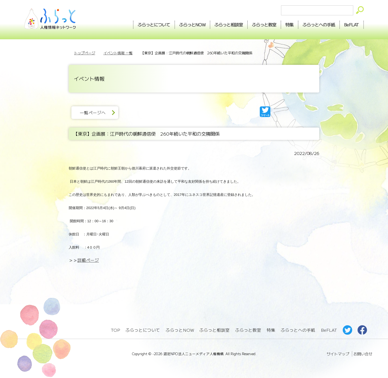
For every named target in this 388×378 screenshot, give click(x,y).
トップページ (84, 52)
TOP (115, 330)
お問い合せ (363, 353)
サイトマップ (338, 353)
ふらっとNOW (180, 330)
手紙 (319, 24)
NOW (192, 24)
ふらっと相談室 (214, 330)
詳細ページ (88, 260)
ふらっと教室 (248, 330)
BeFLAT (351, 24)
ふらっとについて (154, 24)
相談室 (229, 24)
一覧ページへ (93, 112)
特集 (290, 24)
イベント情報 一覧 (118, 52)
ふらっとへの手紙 (298, 330)
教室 (264, 24)
